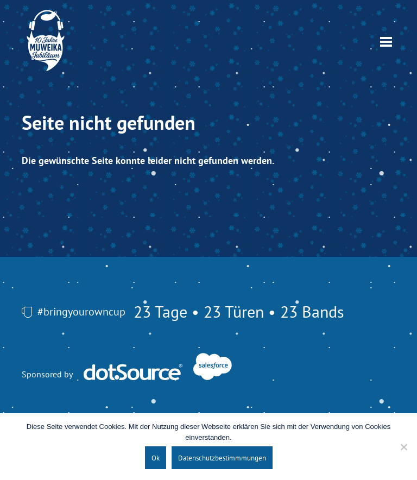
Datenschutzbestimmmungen (222, 458)
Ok (155, 458)
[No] (403, 446)
